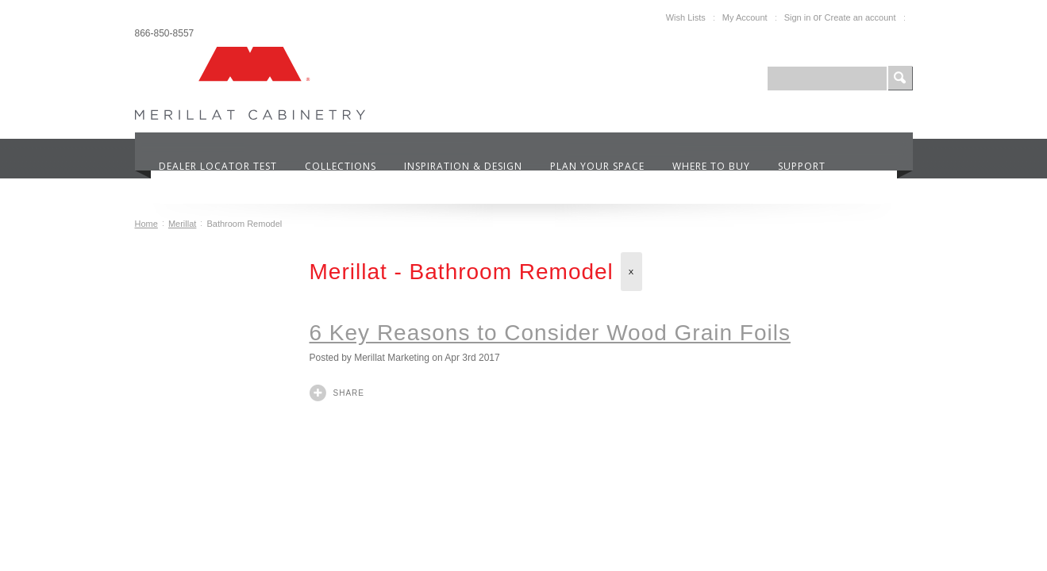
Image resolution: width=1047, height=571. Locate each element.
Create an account (860, 17)
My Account (745, 17)
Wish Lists (686, 17)
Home (146, 223)
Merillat (182, 223)
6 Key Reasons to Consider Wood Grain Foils (550, 332)
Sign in (797, 17)
